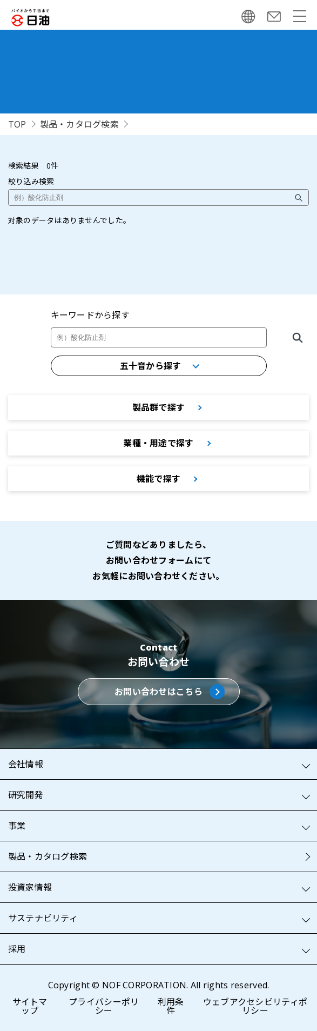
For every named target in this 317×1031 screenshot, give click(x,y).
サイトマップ (30, 1006)
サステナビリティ (43, 918)
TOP (17, 124)
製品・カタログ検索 (79, 124)
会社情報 (25, 764)
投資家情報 (30, 887)
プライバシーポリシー (104, 1006)
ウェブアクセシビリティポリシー (255, 1006)
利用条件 (171, 1006)
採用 (17, 949)
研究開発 (25, 795)
